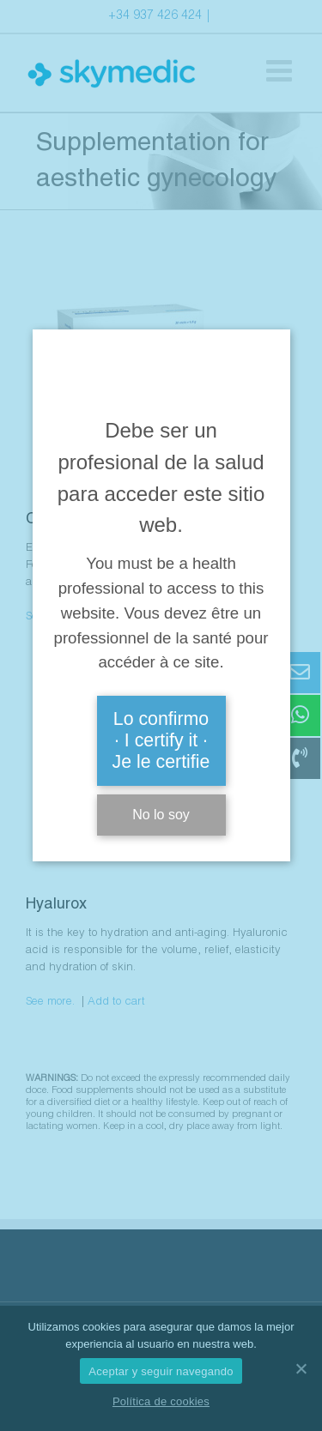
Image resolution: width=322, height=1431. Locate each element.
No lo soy (161, 814)
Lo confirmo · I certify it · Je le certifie (161, 740)
